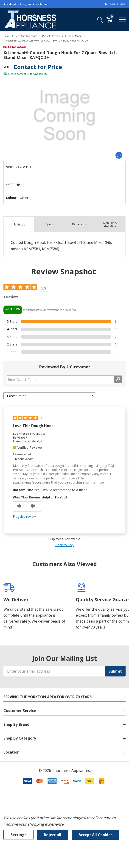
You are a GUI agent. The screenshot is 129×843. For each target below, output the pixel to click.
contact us (23, 73)
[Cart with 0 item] (109, 19)
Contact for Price (38, 67)
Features (19, 224)
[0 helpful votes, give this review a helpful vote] (20, 506)
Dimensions (79, 224)
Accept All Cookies (95, 834)
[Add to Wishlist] (118, 155)
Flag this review (24, 516)
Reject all (52, 834)
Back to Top (64, 545)
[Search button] (100, 19)
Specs (49, 224)
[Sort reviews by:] (49, 395)
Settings (18, 834)
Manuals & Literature (110, 224)
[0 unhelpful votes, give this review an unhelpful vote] (34, 506)
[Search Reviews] (64, 379)
